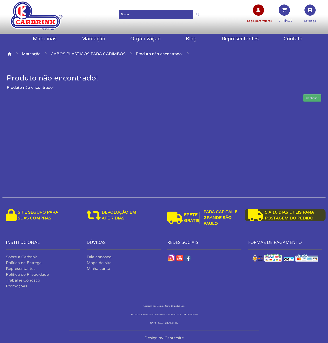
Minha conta (98, 268)
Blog (191, 39)
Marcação (93, 39)
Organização (145, 39)
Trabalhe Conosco (23, 280)
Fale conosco (99, 256)
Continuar (312, 98)
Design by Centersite (164, 337)
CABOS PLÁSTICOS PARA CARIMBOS (88, 53)
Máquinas (45, 39)
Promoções (16, 286)
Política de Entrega (24, 262)
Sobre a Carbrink (21, 256)
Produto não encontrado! (159, 53)
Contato (293, 39)
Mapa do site (99, 262)
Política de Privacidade (27, 274)
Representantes (240, 39)
